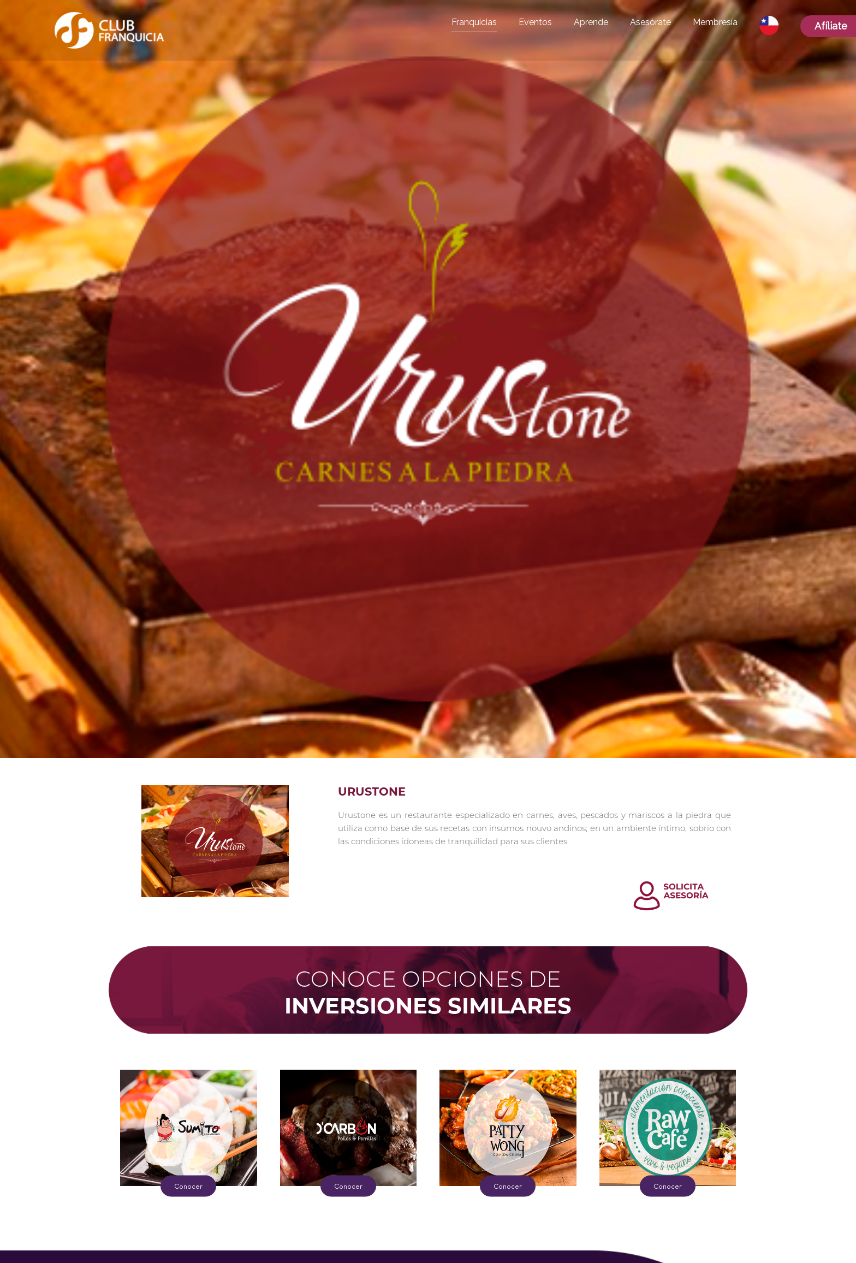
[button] (768, 25)
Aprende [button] (591, 22)
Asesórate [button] (650, 22)
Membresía (715, 22)
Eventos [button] (535, 22)
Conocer (188, 1186)
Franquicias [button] (474, 22)
